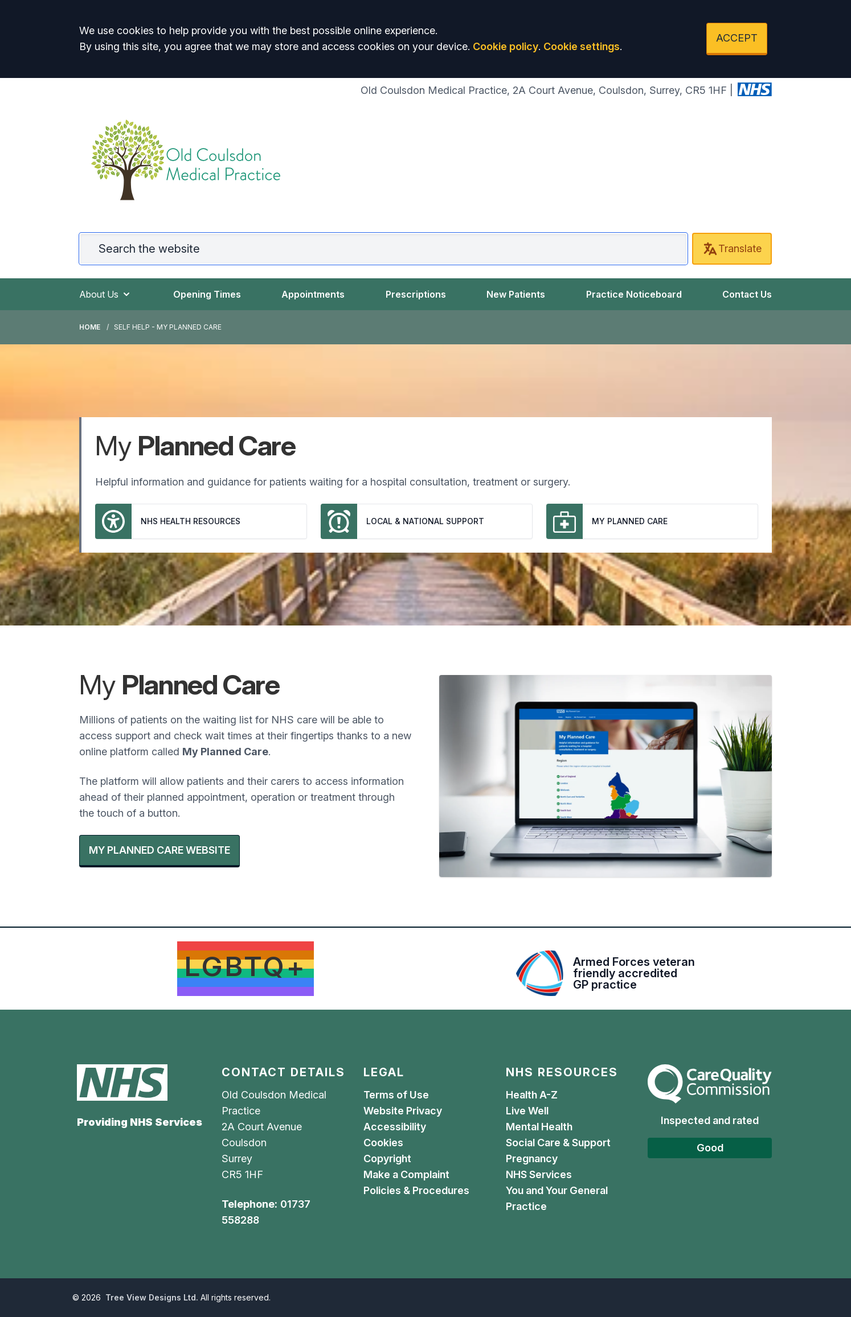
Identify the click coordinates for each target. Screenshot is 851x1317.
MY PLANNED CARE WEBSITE (159, 850)
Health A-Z (532, 1095)
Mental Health (539, 1127)
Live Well (527, 1111)
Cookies (383, 1143)
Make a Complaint (406, 1174)
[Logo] (185, 160)
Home (89, 327)
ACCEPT (737, 38)
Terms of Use (396, 1095)
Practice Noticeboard (634, 294)
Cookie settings (581, 46)
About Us (105, 294)
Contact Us (747, 294)
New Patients (515, 294)
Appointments (313, 294)
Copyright (387, 1158)
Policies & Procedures (416, 1190)
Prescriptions (416, 294)
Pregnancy (532, 1158)
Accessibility (394, 1127)
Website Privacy (402, 1111)
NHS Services (539, 1174)
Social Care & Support (558, 1143)
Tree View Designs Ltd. (151, 1297)
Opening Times (207, 294)
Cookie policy (505, 46)
